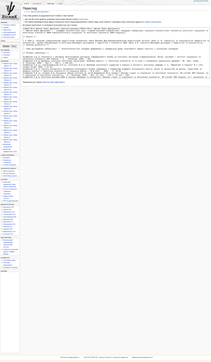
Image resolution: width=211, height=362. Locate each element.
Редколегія (7, 30)
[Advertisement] (9, 312)
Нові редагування (9, 32)
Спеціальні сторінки (10, 267)
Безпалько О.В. (8, 207)
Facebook (6, 55)
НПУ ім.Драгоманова (10, 201)
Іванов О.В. (7, 209)
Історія (60, 3)
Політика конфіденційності (69, 357)
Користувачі (83, 19)
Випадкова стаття (9, 35)
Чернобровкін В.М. (10, 217)
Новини (6, 27)
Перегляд (50, 3)
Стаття (26, 3)
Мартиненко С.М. (9, 231)
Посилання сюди (9, 260)
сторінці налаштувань (152, 22)
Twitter (5, 57)
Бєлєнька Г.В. (8, 234)
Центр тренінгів (8, 171)
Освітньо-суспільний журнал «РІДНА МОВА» (10, 252)
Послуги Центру (9, 173)
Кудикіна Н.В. (8, 229)
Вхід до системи (202, 1)
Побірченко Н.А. (9, 212)
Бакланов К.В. (8, 219)
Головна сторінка (9, 25)
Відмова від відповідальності (142, 357)
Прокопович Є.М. (9, 224)
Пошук (3, 41)
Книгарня (6, 157)
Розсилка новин (9, 37)
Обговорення (36, 3)
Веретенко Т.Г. (8, 222)
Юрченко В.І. (7, 226)
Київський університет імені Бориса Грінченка (9, 184)
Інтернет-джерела (9, 165)
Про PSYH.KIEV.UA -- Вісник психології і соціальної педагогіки (106, 357)
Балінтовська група (10, 176)
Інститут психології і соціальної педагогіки (10, 191)
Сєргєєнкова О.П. (9, 214)
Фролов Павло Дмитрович (40, 12)
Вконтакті (6, 52)
